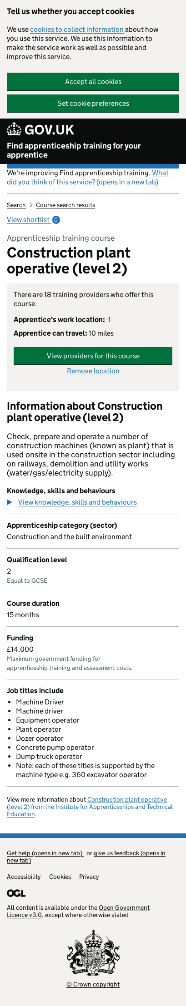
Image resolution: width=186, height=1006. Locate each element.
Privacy (89, 876)
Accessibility (24, 876)
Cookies (60, 876)
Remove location (93, 371)
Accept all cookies (93, 81)
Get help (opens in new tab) (45, 853)
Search (16, 205)
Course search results (65, 205)
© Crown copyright (93, 984)
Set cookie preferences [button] (93, 103)
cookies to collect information (77, 29)
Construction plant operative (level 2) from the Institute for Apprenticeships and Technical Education (90, 806)
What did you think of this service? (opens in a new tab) (88, 177)
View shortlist (33, 219)
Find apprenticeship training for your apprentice (74, 150)
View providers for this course (93, 356)
